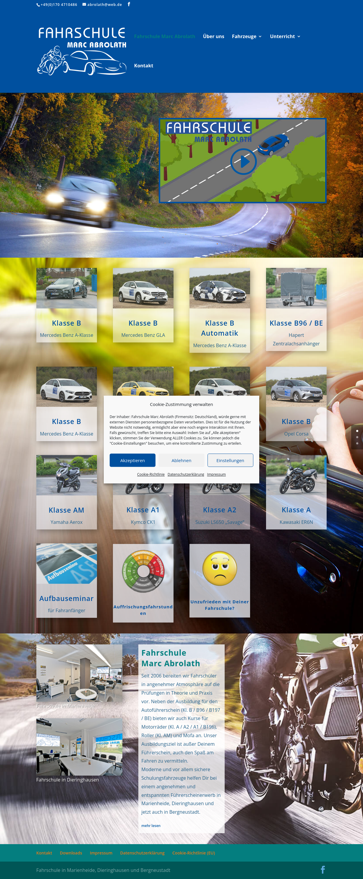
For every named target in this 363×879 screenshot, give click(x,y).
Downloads (71, 853)
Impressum (216, 474)
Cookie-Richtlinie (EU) (193, 853)
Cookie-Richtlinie (151, 474)
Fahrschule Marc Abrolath (164, 37)
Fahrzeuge (244, 37)
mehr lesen (151, 825)
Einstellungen (230, 460)
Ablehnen (182, 460)
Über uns (213, 37)
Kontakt (143, 66)
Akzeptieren (132, 460)
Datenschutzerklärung (186, 474)
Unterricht (282, 37)
